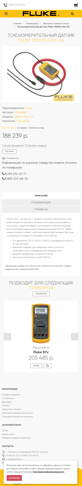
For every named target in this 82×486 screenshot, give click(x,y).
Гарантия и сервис (11, 409)
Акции (5, 430)
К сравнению (13, 158)
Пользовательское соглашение (17, 416)
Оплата (6, 405)
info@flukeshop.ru (15, 459)
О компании (8, 398)
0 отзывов (22, 128)
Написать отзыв (36, 128)
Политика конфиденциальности (17, 413)
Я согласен (14, 478)
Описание (41, 195)
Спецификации (41, 202)
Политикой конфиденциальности (48, 472)
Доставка (6, 402)
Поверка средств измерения (16, 438)
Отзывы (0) (41, 209)
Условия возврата (11, 394)
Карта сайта (8, 434)
